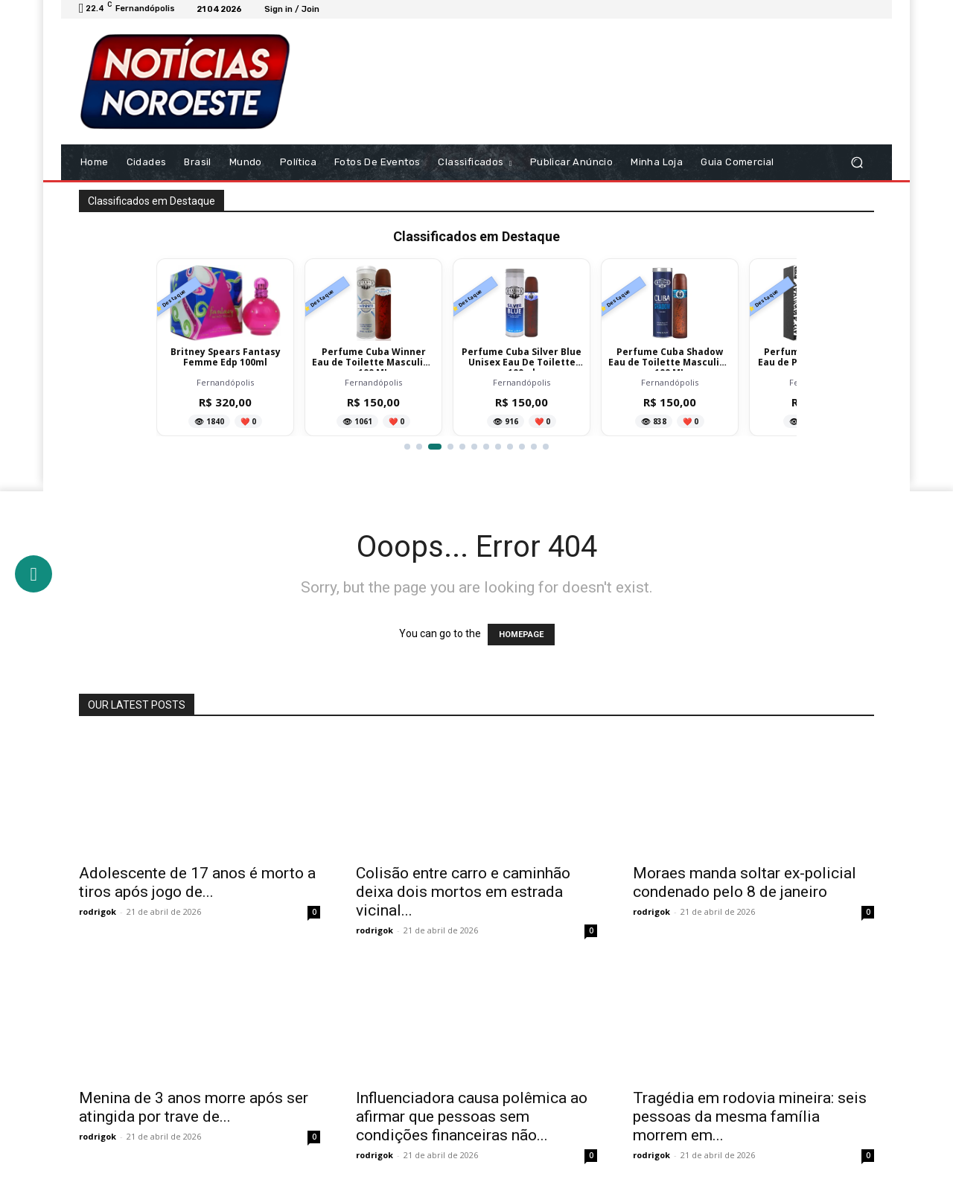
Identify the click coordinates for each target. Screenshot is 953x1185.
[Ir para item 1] (407, 447)
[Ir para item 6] (474, 447)
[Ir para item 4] (450, 447)
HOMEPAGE (521, 634)
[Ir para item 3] (435, 447)
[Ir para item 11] (534, 447)
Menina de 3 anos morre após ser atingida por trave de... (193, 1107)
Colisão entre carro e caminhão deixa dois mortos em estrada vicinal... (463, 891)
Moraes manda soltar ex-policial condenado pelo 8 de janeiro (744, 882)
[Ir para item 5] (462, 447)
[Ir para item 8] (498, 447)
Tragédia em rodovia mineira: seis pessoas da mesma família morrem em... (750, 1116)
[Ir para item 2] (419, 447)
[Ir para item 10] (522, 447)
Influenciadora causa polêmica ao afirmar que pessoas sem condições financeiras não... (471, 1116)
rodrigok (97, 911)
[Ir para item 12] (546, 447)
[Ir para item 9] (510, 447)
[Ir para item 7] (486, 447)
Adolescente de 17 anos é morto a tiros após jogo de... (197, 882)
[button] (856, 162)
